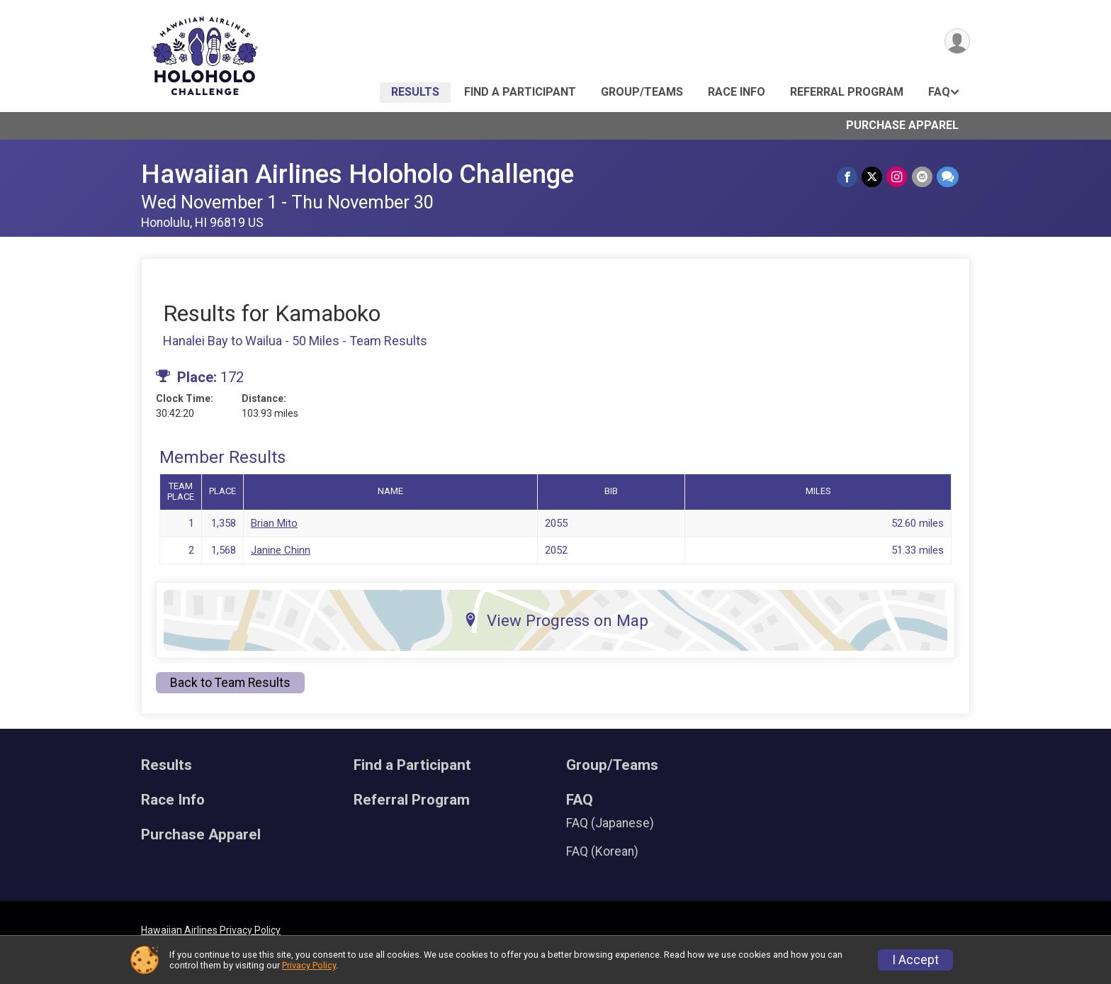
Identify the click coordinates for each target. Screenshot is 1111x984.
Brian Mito (274, 523)
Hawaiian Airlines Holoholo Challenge (357, 174)
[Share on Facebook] (848, 177)
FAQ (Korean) (602, 851)
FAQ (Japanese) (610, 823)
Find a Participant (520, 92)
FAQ (939, 92)
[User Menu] (957, 41)
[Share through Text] (948, 177)
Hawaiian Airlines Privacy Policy (211, 930)
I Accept (915, 960)
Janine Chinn (280, 550)
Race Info (736, 92)
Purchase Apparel (902, 125)
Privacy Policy (309, 965)
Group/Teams (642, 92)
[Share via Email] (922, 177)
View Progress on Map (555, 620)
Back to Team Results (230, 683)
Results (415, 92)
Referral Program (846, 92)
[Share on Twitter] (872, 177)
